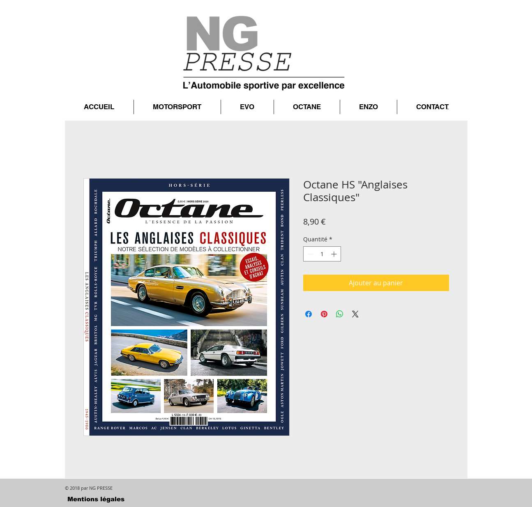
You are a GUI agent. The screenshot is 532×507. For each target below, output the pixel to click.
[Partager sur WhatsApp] (340, 314)
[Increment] (334, 254)
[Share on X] (355, 314)
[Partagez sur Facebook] (308, 314)
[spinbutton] (322, 254)
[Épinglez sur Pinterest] (324, 314)
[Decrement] (309, 254)
